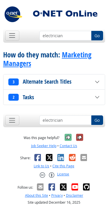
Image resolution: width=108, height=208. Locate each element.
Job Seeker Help (43, 145)
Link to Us (41, 166)
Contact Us (68, 145)
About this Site (36, 195)
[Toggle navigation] (12, 36)
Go (97, 35)
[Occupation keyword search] (65, 36)
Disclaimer (74, 195)
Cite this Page (63, 166)
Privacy (57, 195)
